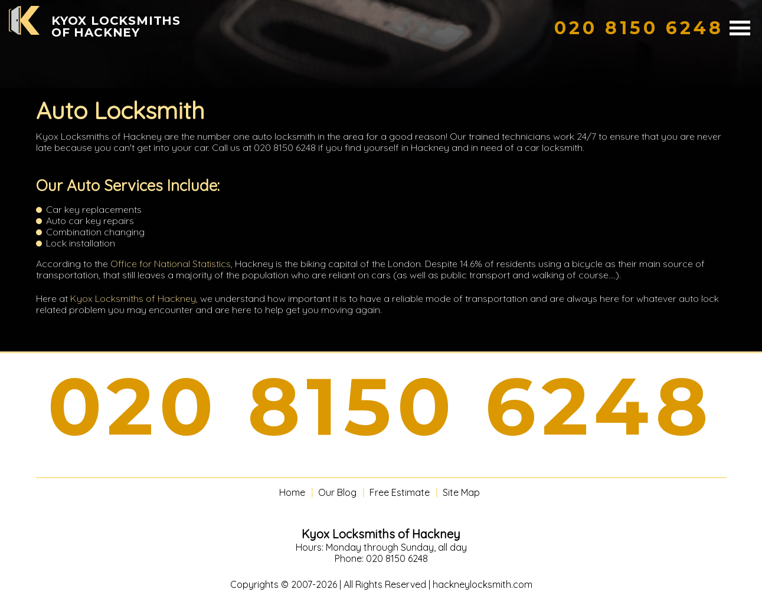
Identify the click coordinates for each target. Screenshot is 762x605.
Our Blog (337, 492)
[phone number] (639, 28)
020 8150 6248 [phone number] (381, 406)
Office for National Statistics (170, 263)
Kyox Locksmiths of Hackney (133, 298)
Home (292, 492)
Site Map (461, 492)
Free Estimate (399, 492)
